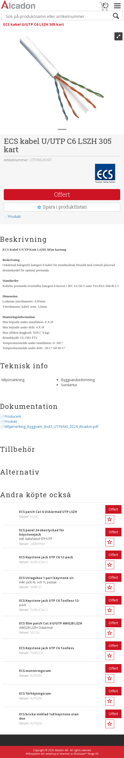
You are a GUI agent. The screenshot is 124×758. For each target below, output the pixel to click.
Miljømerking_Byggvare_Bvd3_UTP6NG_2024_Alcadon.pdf (51, 426)
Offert (62, 194)
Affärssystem (33, 753)
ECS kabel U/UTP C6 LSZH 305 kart (33, 24)
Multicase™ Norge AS (86, 753)
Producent (12, 416)
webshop (51, 753)
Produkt (14, 216)
